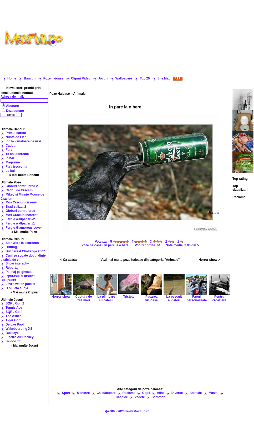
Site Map (164, 78)
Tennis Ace (14, 307)
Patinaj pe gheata (19, 272)
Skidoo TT (13, 341)
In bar (10, 158)
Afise (160, 393)
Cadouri (11, 145)
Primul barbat (16, 133)
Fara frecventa (16, 166)
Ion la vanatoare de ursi (23, 141)
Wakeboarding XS (19, 329)
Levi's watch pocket (20, 284)
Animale (79, 94)
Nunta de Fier (16, 137)
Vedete (140, 397)
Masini (213, 393)
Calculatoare (105, 393)
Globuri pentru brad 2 (22, 186)
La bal (10, 171)
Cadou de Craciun (19, 190)
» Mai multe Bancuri (24, 175)
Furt (9, 150)
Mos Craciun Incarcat (21, 215)
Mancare (83, 393)
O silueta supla (17, 288)
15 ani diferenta (17, 154)
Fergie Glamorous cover (24, 227)
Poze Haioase (59, 94)
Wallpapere (123, 78)
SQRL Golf (13, 312)
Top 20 (145, 78)
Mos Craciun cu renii (21, 202)
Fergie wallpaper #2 (20, 219)
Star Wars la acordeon (22, 243)
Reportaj (12, 267)
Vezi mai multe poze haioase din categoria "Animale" (140, 260)
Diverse (177, 393)
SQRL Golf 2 (15, 303)
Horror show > (209, 260)
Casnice (122, 397)
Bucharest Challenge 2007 (25, 251)
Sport (66, 393)
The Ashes (13, 316)
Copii (146, 393)
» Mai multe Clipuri (24, 292)
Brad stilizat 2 (16, 206)
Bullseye (12, 333)
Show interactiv (17, 263)
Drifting (11, 247)
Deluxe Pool (15, 324)
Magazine (13, 162)
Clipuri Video (80, 78)
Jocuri (103, 78)
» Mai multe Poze (24, 232)
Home (11, 78)
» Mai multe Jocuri (24, 345)
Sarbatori (159, 397)
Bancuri (30, 78)
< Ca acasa (68, 260)
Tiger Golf (13, 320)
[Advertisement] (159, 38)
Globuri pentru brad (20, 211)
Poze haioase (53, 78)
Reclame (128, 393)
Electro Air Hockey (19, 337)
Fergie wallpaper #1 (20, 223)
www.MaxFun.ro (137, 411)
